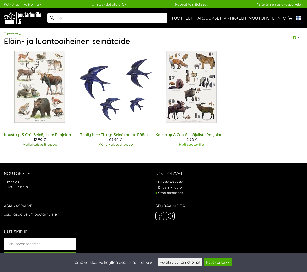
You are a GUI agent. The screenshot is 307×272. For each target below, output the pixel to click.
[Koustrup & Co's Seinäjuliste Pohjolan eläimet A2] (40, 100)
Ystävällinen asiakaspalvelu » (280, 4)
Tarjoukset (208, 18)
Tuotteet (182, 18)
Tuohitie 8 (12, 182)
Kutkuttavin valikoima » (22, 4)
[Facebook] (159, 216)
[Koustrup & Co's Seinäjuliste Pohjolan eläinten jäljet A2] (191, 100)
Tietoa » (145, 262)
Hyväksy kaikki (218, 262)
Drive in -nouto (170, 187)
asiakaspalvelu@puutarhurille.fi (32, 214)
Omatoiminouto (170, 182)
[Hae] (107, 18)
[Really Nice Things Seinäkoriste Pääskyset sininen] (116, 100)
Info (281, 18)
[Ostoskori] (290, 18)
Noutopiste (262, 18)
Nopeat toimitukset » (191, 4)
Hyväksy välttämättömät (180, 262)
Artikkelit (235, 18)
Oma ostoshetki (170, 193)
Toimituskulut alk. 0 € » (108, 4)
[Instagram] (170, 216)
